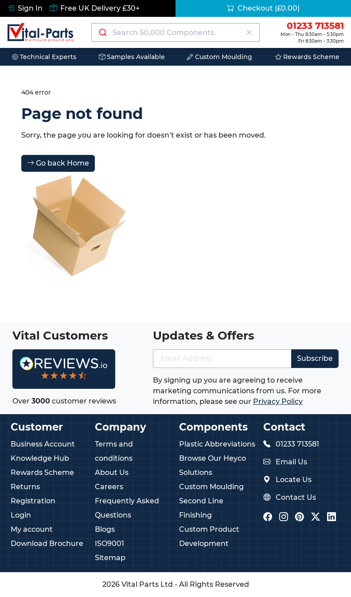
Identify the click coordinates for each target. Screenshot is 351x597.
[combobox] (175, 32)
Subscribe (315, 358)
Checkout (263, 8)
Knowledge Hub (40, 458)
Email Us (291, 462)
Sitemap (110, 558)
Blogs (105, 529)
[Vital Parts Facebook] (267, 518)
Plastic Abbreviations (217, 444)
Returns (25, 486)
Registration (33, 501)
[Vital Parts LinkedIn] (331, 518)
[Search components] (176, 32)
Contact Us (296, 497)
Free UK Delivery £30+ (95, 8)
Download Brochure (47, 543)
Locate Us (294, 479)
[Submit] (102, 32)
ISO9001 (109, 543)
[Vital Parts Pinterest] (299, 518)
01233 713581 (297, 444)
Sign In (25, 8)
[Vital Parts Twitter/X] (315, 518)
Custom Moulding (219, 57)
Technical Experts (44, 57)
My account (32, 529)
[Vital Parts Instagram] (283, 518)
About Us (112, 472)
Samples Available (132, 57)
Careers (109, 486)
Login (21, 515)
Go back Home (58, 163)
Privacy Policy (278, 401)
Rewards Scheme (307, 57)
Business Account (43, 444)
